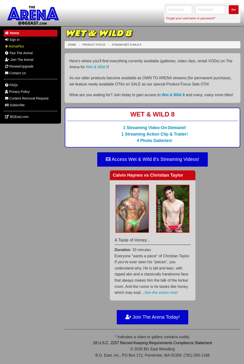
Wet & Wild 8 (97, 67)
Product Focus (93, 44)
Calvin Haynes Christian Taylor (148, 175)
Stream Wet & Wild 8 (126, 44)
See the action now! (161, 292)
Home (72, 44)
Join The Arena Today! (152, 317)
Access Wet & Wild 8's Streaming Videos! (152, 159)
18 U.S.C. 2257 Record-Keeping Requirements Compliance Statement (152, 343)
